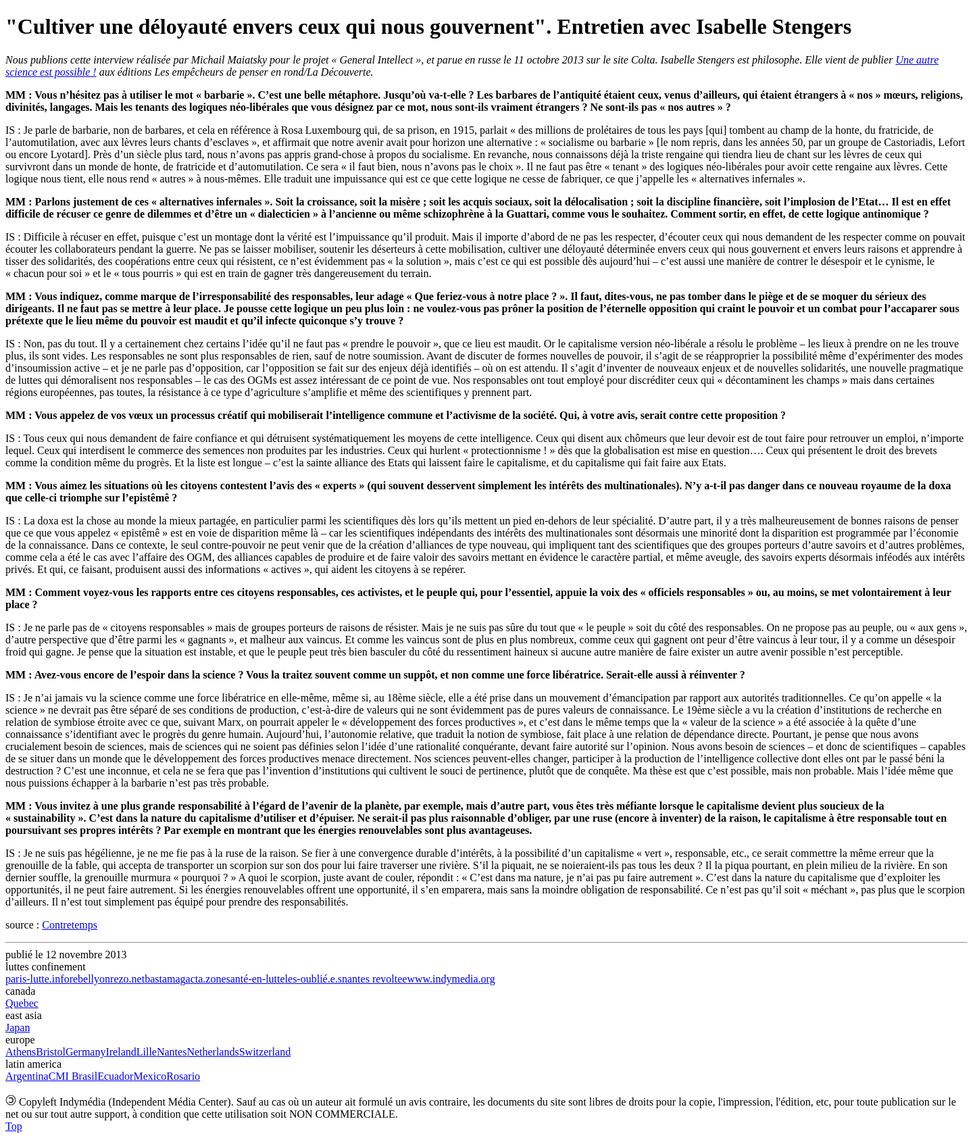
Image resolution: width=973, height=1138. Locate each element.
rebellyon (90, 979)
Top (13, 1126)
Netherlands (212, 1052)
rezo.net (127, 979)
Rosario (183, 1076)
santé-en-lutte (255, 979)
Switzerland (265, 1052)
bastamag (165, 979)
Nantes (171, 1052)
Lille (146, 1052)
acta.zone (206, 979)
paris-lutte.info (37, 979)
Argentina (27, 1076)
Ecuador (115, 1076)
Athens (20, 1052)
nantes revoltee (374, 979)
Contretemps (69, 925)
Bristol (51, 1052)
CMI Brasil (73, 1076)
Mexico (149, 1076)
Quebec (22, 1003)
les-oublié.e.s (313, 979)
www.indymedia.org (451, 979)
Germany (86, 1052)
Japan (17, 1027)
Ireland (120, 1052)
